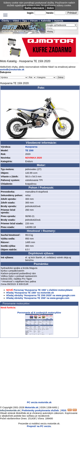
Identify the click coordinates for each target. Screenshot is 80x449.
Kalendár (46, 20)
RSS (63, 410)
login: (30, 12)
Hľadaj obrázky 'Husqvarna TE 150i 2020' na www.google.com (40, 295)
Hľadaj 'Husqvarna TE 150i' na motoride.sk (30, 292)
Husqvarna (31, 146)
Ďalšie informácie (34, 8)
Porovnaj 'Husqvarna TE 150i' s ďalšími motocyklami (43, 290)
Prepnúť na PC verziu (39, 426)
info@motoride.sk (10, 410)
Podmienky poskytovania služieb (40, 410)
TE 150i (29, 150)
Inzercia (58, 20)
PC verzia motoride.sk (39, 402)
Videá (16, 20)
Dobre (50, 8)
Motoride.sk (31, 407)
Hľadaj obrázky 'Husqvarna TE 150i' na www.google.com (37, 298)
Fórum (34, 20)
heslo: (50, 12)
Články (5, 20)
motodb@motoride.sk (12, 69)
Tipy (24, 20)
